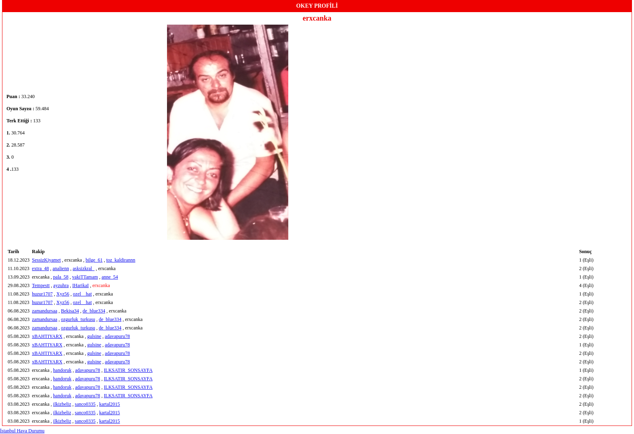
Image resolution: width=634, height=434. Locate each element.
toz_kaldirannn (120, 260)
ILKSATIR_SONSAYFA (128, 370)
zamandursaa (44, 311)
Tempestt (41, 285)
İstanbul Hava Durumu (22, 431)
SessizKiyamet (46, 260)
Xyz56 (62, 294)
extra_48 (40, 268)
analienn (61, 268)
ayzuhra (61, 285)
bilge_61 (94, 260)
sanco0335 (85, 404)
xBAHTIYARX (47, 336)
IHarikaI (80, 285)
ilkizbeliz (62, 404)
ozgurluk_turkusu (78, 319)
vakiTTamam (85, 277)
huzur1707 (42, 294)
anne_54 (109, 277)
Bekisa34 (70, 311)
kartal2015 (109, 404)
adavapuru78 (117, 336)
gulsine (94, 336)
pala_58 (60, 277)
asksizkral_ (84, 268)
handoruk (62, 370)
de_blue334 (93, 311)
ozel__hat (82, 294)
